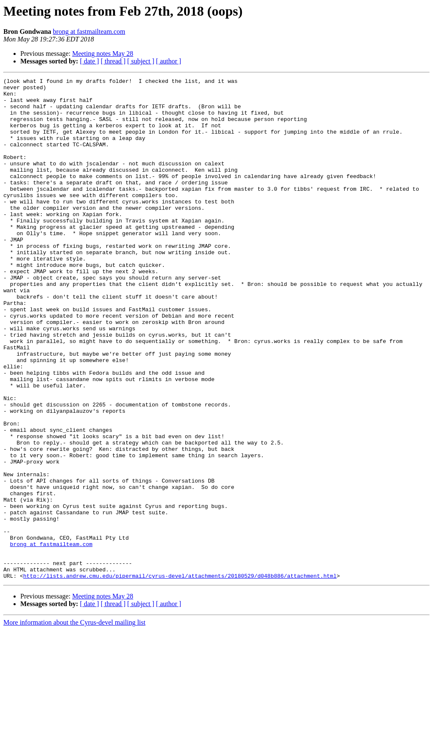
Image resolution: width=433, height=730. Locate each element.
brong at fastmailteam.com (89, 31)
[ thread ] (113, 61)
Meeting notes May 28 (102, 53)
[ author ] (168, 61)
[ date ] (89, 61)
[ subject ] (140, 61)
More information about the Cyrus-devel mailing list (74, 722)
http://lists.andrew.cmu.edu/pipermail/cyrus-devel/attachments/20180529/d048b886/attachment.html (180, 676)
